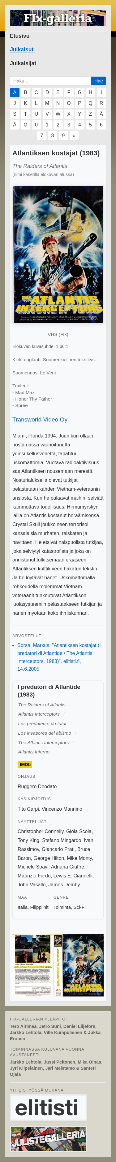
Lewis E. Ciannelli (73, 875)
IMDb (25, 764)
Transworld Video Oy (39, 419)
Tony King (28, 840)
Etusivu (20, 36)
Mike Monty (79, 858)
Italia (23, 907)
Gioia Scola (79, 831)
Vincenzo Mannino (62, 809)
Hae (98, 80)
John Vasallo (31, 884)
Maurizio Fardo (34, 875)
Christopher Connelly (40, 831)
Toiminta (62, 907)
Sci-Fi (80, 907)
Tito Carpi (28, 809)
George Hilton (49, 858)
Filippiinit (39, 907)
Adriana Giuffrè (67, 866)
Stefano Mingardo (61, 840)
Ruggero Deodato (37, 786)
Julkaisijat (23, 63)
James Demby (64, 884)
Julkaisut (21, 49)
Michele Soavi (33, 866)
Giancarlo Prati (58, 849)
